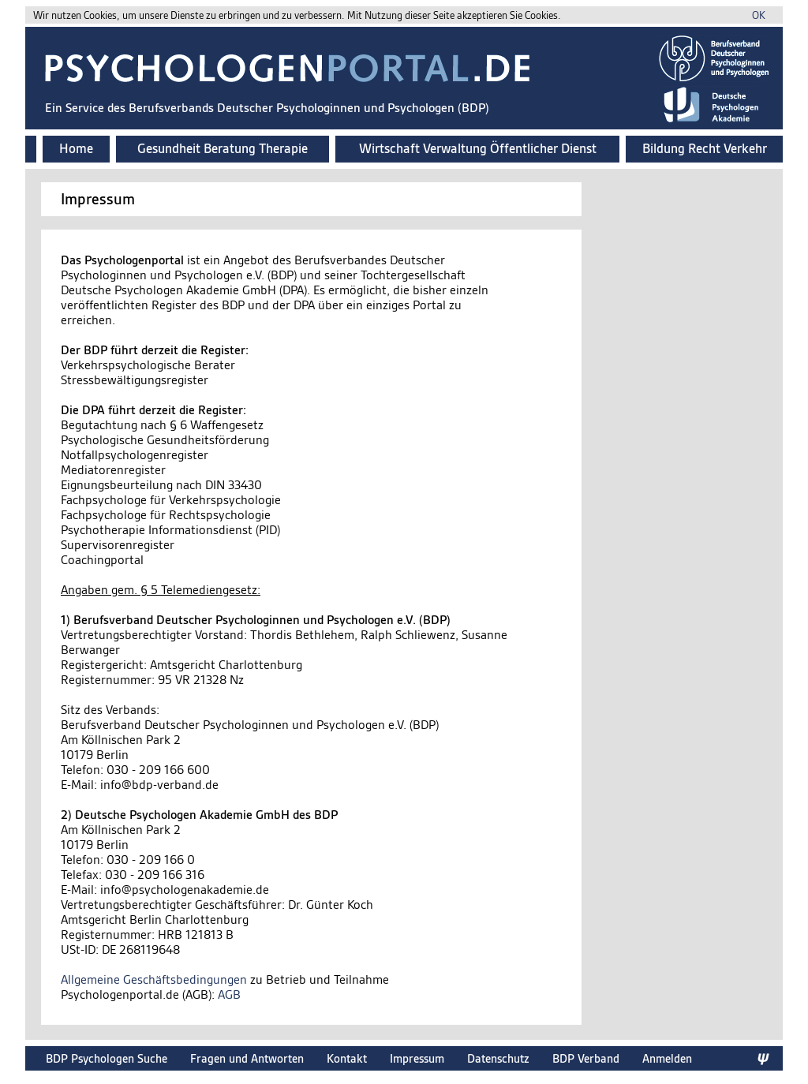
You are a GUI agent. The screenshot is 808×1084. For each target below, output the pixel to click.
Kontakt (347, 1058)
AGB (229, 994)
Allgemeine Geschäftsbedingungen (154, 979)
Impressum (417, 1058)
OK (758, 15)
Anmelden (667, 1058)
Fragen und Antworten (247, 1058)
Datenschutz (498, 1058)
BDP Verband (585, 1058)
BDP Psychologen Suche (106, 1058)
